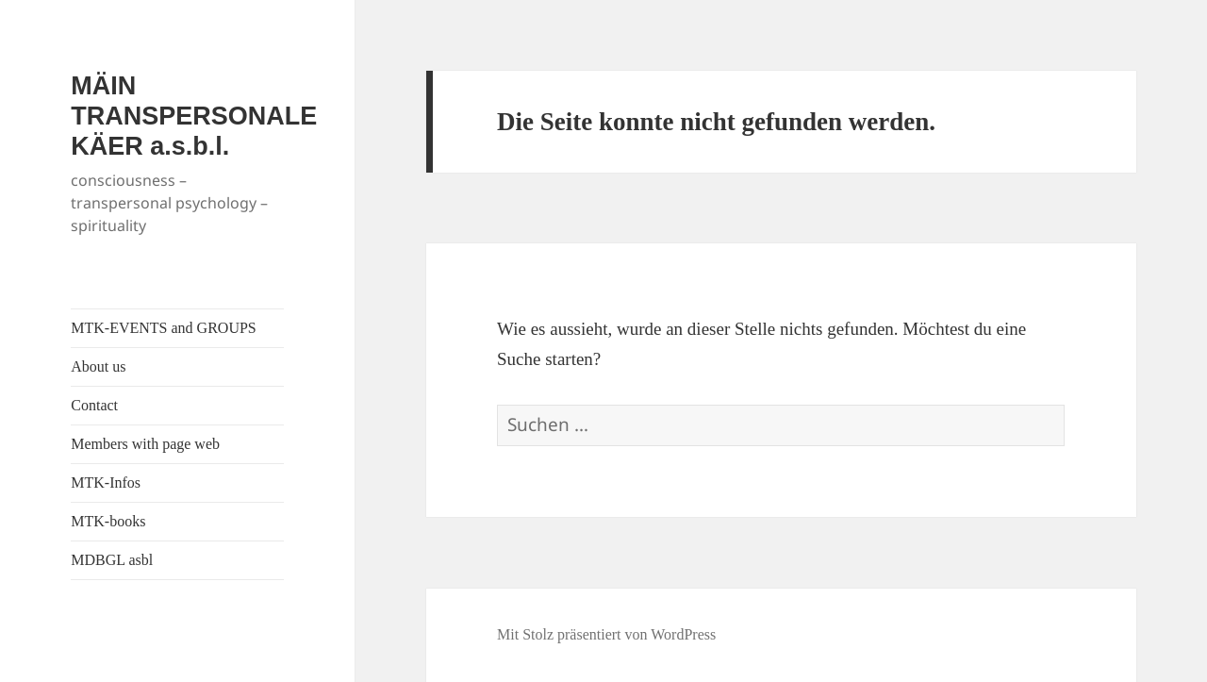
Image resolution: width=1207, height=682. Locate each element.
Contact (94, 405)
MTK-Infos (106, 482)
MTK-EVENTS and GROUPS (163, 328)
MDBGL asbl (112, 560)
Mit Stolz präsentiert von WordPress (606, 634)
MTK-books (108, 521)
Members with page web (145, 444)
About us (98, 366)
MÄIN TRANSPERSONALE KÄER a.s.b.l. (194, 116)
